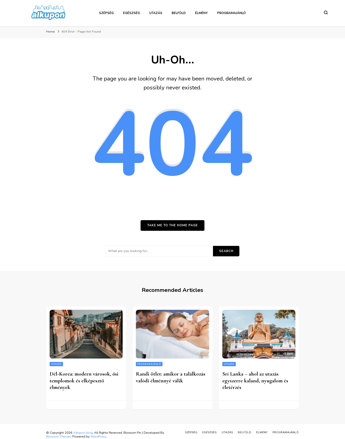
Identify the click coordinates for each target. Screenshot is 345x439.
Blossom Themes (58, 436)
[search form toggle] (326, 12)
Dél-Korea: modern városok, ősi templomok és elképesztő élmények (84, 380)
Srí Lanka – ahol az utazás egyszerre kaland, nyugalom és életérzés (255, 380)
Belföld (179, 13)
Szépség (106, 13)
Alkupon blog (83, 432)
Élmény (201, 13)
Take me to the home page (172, 225)
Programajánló (231, 13)
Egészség (131, 13)
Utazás (155, 13)
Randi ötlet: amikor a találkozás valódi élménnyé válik (170, 377)
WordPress (98, 436)
